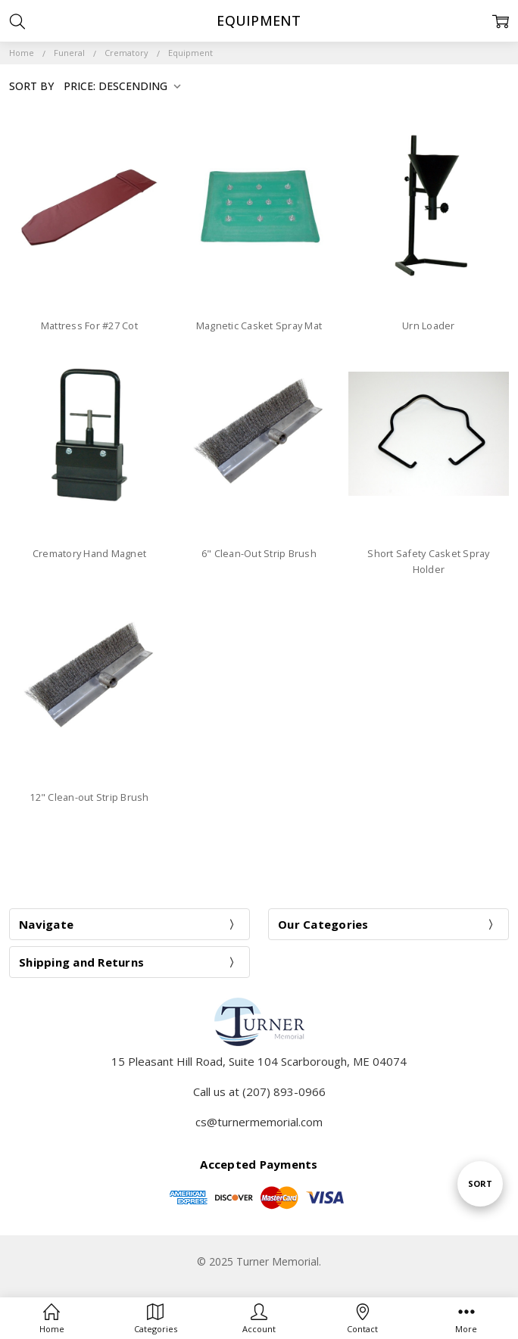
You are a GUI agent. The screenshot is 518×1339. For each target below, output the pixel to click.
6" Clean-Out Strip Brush (259, 553)
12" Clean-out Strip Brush (89, 797)
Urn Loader (428, 325)
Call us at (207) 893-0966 (259, 1091)
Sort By (31, 86)
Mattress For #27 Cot (89, 325)
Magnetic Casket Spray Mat (259, 325)
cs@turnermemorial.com (259, 1121)
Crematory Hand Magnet (89, 553)
